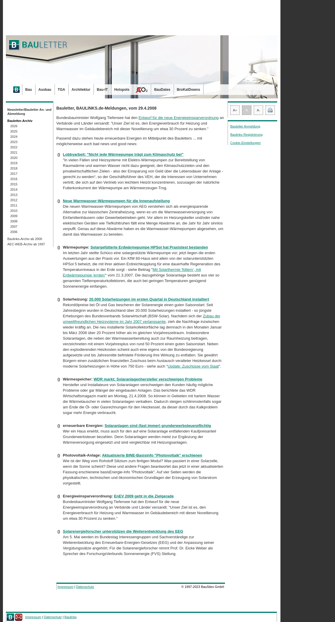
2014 (13, 189)
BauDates (162, 90)
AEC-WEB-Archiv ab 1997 (26, 244)
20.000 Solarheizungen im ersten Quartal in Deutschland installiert (149, 299)
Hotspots (121, 90)
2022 (13, 147)
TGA (61, 90)
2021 (13, 152)
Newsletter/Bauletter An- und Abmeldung (29, 111)
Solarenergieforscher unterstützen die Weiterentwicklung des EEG (123, 531)
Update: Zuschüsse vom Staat (193, 366)
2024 (13, 136)
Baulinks (71, 617)
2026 (13, 126)
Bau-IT (102, 90)
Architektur (81, 90)
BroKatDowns (188, 90)
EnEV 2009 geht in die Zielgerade (144, 496)
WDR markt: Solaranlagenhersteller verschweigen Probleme (148, 379)
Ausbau (44, 90)
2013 (13, 195)
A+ (235, 110)
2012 (13, 200)
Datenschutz (85, 587)
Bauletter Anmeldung (245, 126)
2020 (13, 158)
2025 (13, 131)
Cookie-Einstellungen (245, 143)
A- (258, 110)
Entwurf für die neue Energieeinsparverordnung (178, 117)
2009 (13, 216)
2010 (13, 210)
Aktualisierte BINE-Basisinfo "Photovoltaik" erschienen (152, 455)
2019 (13, 163)
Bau (28, 90)
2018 (13, 168)
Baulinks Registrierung (246, 134)
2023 (13, 142)
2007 (13, 226)
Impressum (65, 587)
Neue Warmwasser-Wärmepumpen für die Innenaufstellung (116, 201)
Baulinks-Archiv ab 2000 (24, 239)
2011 (13, 205)
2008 (13, 221)
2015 (13, 184)
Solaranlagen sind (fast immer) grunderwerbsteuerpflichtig (158, 425)
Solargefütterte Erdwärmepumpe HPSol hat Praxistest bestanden (149, 247)
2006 (13, 232)
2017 (13, 173)
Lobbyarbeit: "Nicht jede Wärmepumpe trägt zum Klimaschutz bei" (123, 154)
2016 (13, 179)
